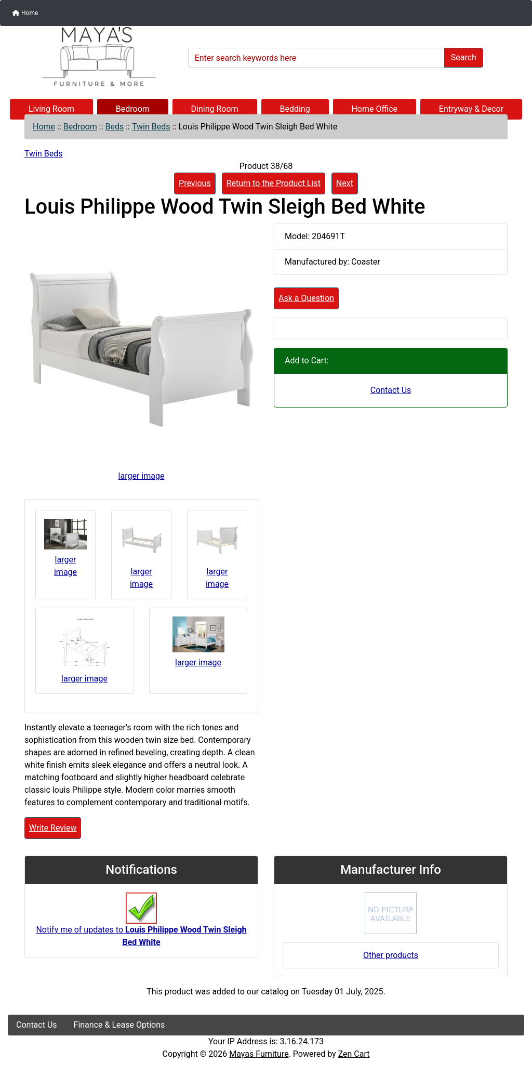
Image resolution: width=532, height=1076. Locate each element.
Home (25, 13)
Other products (390, 955)
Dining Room (214, 109)
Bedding (295, 109)
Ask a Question (306, 298)
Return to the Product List (274, 183)
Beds (114, 127)
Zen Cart (354, 1054)
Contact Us (390, 390)
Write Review (52, 828)
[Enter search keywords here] (316, 58)
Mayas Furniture (258, 1054)
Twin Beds (151, 127)
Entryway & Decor (471, 109)
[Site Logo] (94, 56)
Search (463, 57)
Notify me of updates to (141, 924)
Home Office (374, 109)
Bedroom (133, 109)
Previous (195, 183)
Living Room (51, 109)
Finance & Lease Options (119, 1025)
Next (344, 183)
